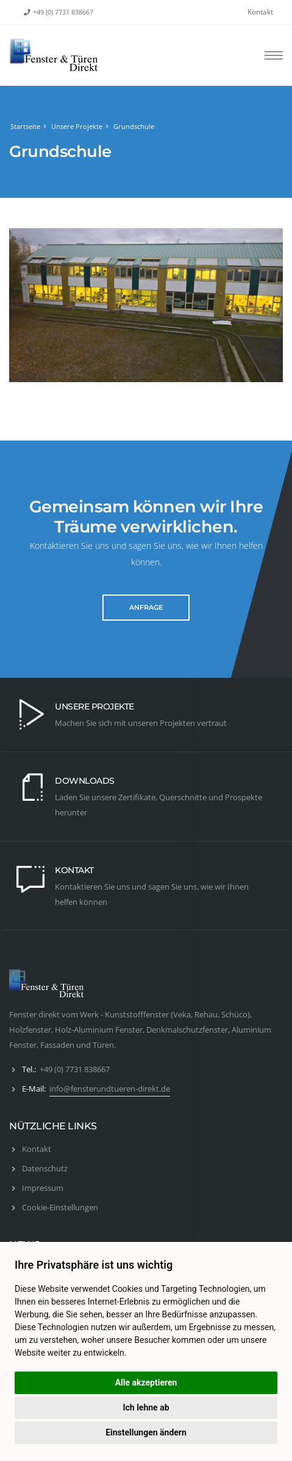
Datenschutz (45, 1168)
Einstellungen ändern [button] (146, 1432)
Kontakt (260, 11)
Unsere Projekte (76, 126)
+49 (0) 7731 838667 (63, 12)
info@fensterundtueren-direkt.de (109, 1088)
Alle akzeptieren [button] (146, 1382)
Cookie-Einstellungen (60, 1207)
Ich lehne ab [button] (146, 1407)
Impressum (42, 1187)
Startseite (25, 126)
